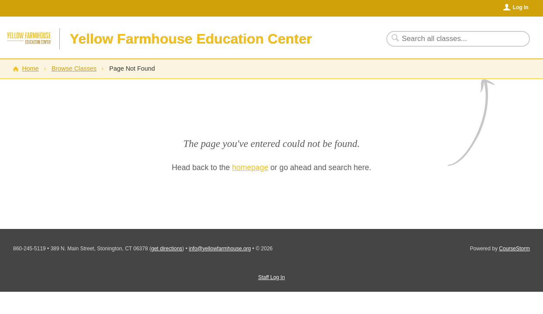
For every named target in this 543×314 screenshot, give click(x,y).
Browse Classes (74, 68)
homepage (250, 167)
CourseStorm (514, 249)
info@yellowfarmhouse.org (220, 249)
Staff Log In (271, 277)
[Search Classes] (453, 39)
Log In (521, 7)
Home (30, 68)
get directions (166, 249)
